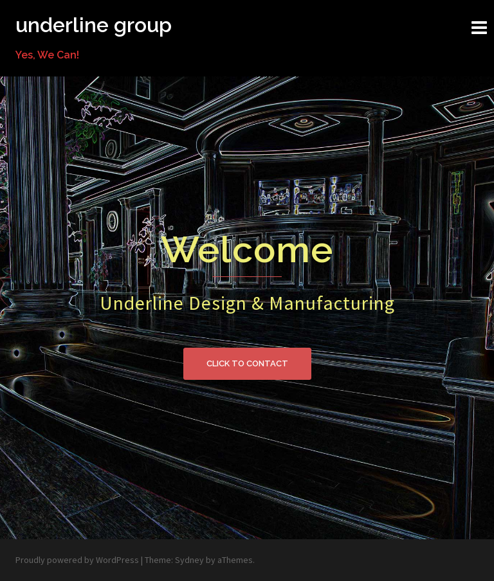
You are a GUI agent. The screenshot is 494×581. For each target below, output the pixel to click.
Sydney (189, 560)
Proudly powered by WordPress (77, 560)
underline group (93, 25)
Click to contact (247, 363)
